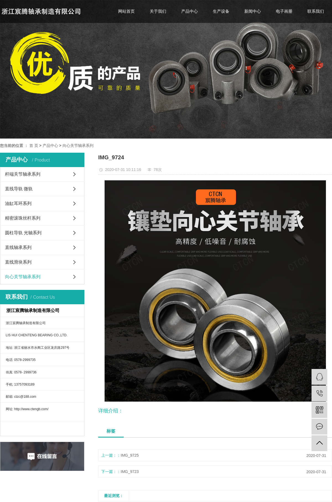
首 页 (33, 145)
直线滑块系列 (18, 262)
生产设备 (221, 11)
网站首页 (126, 11)
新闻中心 (252, 11)
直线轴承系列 (18, 247)
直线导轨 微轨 (19, 188)
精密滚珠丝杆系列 (22, 218)
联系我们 (315, 11)
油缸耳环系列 (18, 203)
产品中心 (189, 11)
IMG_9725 (130, 455)
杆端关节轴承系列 (22, 174)
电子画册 (284, 11)
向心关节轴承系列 (78, 145)
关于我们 (158, 11)
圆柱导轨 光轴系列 (23, 232)
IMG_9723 (130, 471)
